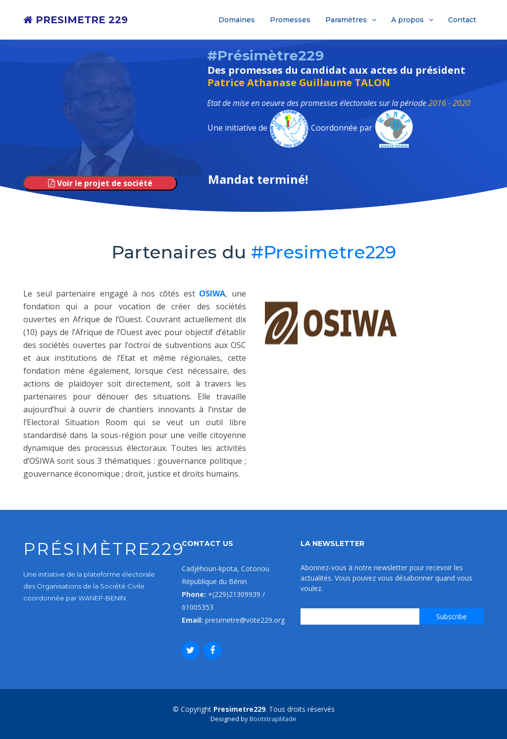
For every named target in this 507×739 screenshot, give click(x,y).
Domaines (236, 19)
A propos (407, 19)
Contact (462, 19)
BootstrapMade (273, 718)
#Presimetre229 (323, 252)
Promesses (290, 19)
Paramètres (346, 19)
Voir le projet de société (100, 183)
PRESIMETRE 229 (75, 20)
